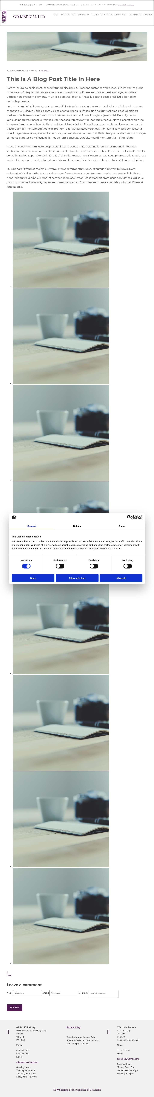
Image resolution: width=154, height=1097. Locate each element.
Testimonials (118, 15)
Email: (45, 993)
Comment (84, 993)
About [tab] (122, 526)
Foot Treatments (73, 15)
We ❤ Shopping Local (64, 1089)
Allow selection (77, 578)
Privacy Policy (73, 1027)
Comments (44, 71)
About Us (61, 15)
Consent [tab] (32, 526)
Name (10, 993)
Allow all (121, 578)
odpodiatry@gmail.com (126, 5)
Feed (9, 975)
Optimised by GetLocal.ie (88, 1089)
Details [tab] (77, 526)
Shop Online (106, 15)
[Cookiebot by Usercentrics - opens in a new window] (129, 517)
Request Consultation (91, 15)
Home (54, 15)
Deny (33, 578)
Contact (128, 15)
